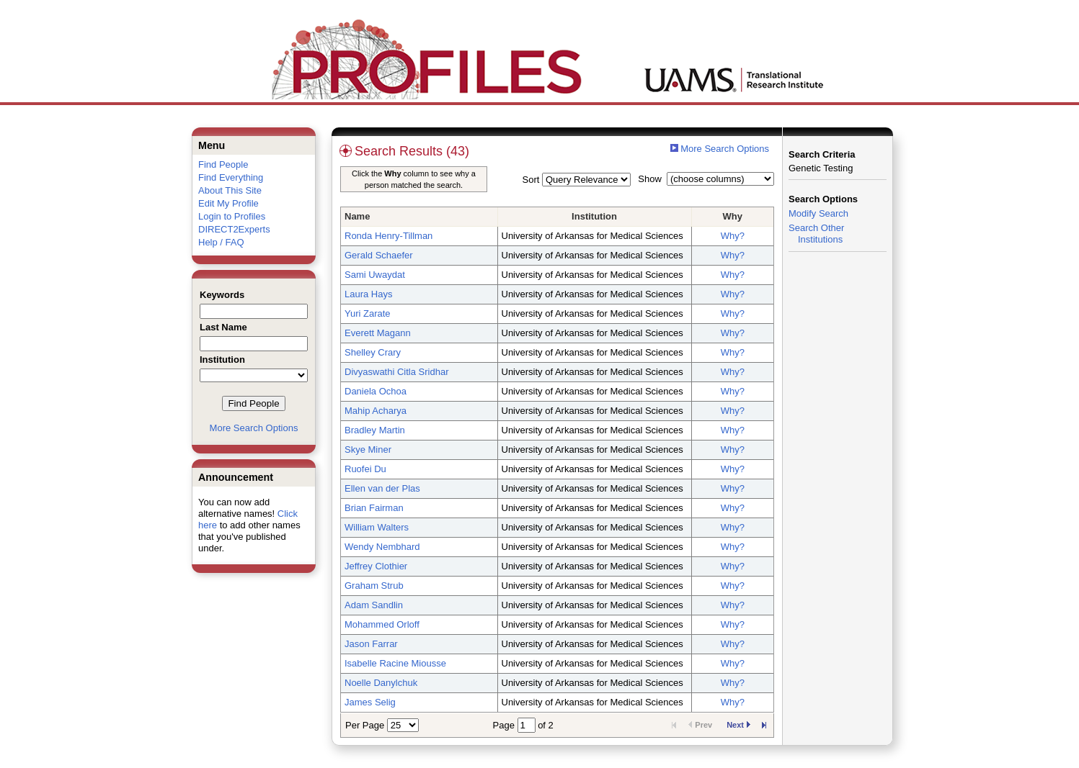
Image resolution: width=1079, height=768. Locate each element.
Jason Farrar (371, 643)
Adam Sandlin (374, 605)
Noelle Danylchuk (381, 682)
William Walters (377, 527)
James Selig (370, 702)
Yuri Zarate (368, 313)
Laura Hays (368, 294)
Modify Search (818, 213)
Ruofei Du (365, 469)
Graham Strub (374, 585)
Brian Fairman (374, 507)
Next (738, 724)
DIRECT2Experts (234, 229)
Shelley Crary (373, 352)
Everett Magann (378, 332)
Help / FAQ (221, 242)
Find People (223, 164)
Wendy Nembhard (382, 546)
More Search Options (254, 428)
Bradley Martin (375, 430)
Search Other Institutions (816, 233)
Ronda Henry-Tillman (388, 235)
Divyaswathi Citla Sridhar (397, 371)
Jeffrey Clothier (376, 566)
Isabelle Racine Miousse (395, 663)
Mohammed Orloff (382, 624)
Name (357, 216)
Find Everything (230, 177)
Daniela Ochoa (376, 391)
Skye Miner (368, 449)
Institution (594, 216)
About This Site (230, 190)
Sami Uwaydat (375, 274)
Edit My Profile (228, 203)
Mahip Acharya (376, 410)
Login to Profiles (231, 216)
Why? (733, 235)
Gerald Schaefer (379, 255)
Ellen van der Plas (382, 488)
